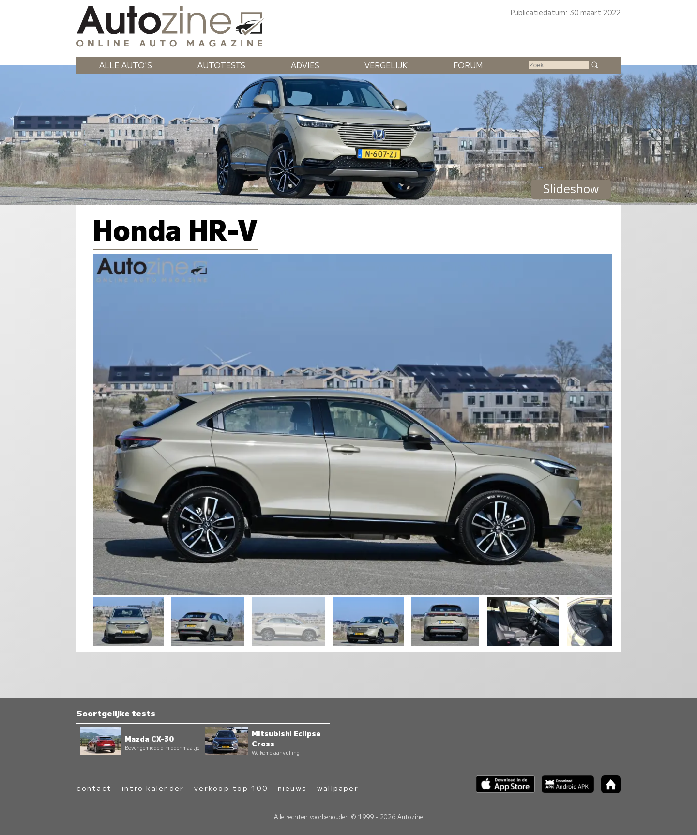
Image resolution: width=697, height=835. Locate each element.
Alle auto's (125, 65)
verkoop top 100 (231, 788)
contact (94, 788)
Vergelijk (386, 65)
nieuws (292, 788)
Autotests (221, 65)
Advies (305, 65)
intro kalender (153, 788)
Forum (468, 65)
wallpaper (338, 788)
